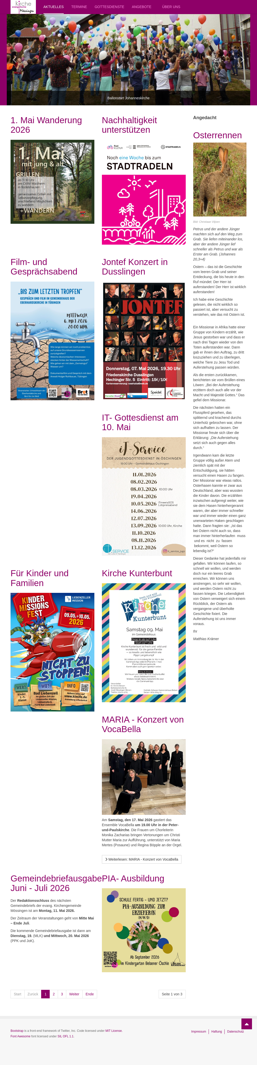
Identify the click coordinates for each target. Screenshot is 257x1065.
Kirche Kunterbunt (137, 573)
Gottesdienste (109, 7)
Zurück (33, 994)
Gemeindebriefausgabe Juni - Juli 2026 (56, 883)
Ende (90, 994)
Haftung (216, 1031)
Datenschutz (235, 1031)
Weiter (74, 994)
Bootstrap (17, 1031)
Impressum (198, 1031)
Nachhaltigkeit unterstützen (129, 125)
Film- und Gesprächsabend (44, 267)
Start (17, 994)
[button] (15, 60)
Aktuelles (53, 7)
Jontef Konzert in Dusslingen (135, 267)
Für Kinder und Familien (40, 578)
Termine (79, 7)
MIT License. (113, 1031)
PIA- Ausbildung (133, 878)
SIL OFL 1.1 (65, 1036)
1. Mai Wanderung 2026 (46, 125)
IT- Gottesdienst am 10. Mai (140, 422)
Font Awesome (20, 1036)
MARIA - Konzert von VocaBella (143, 724)
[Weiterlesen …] (141, 859)
